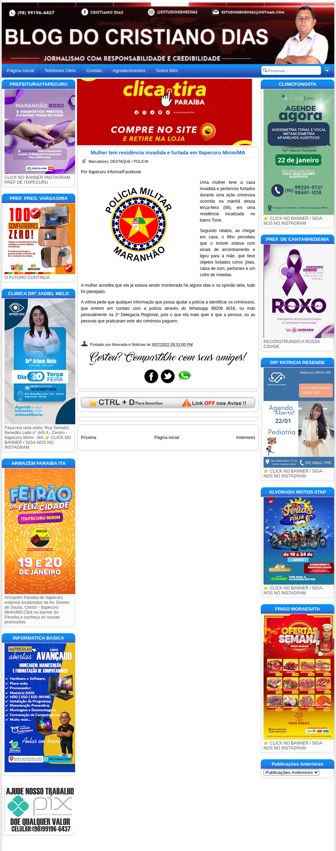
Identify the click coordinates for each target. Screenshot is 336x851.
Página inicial (166, 437)
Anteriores (245, 437)
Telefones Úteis (60, 70)
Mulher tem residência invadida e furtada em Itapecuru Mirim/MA (168, 152)
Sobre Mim (167, 70)
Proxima (88, 437)
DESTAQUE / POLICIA (129, 161)
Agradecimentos (129, 70)
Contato (94, 70)
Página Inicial (20, 70)
